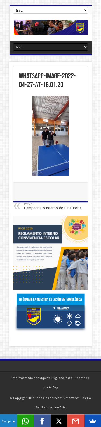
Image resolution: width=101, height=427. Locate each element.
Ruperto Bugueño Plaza (55, 378)
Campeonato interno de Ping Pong (57, 206)
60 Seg (53, 387)
